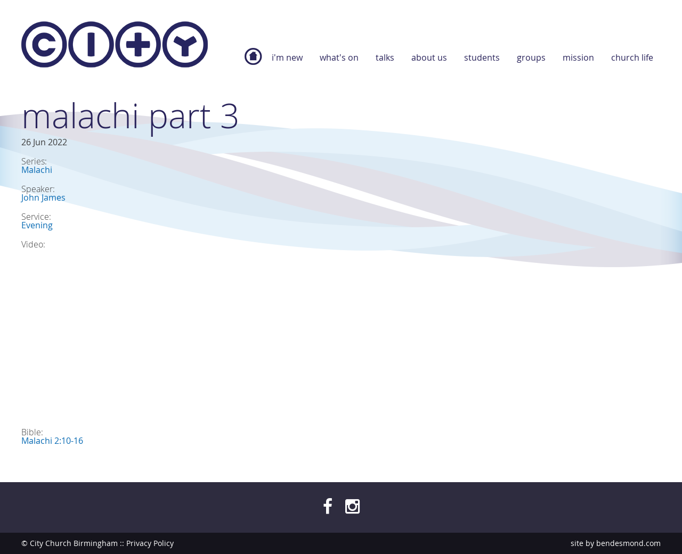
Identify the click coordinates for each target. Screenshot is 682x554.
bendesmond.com (628, 543)
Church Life (632, 57)
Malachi (36, 170)
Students (482, 57)
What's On (339, 57)
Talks (385, 57)
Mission (578, 57)
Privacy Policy (150, 543)
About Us (429, 57)
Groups (531, 57)
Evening (37, 225)
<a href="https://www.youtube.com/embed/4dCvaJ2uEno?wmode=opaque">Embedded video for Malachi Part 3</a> (207, 332)
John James (43, 197)
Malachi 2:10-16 (52, 440)
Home (253, 61)
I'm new (287, 57)
